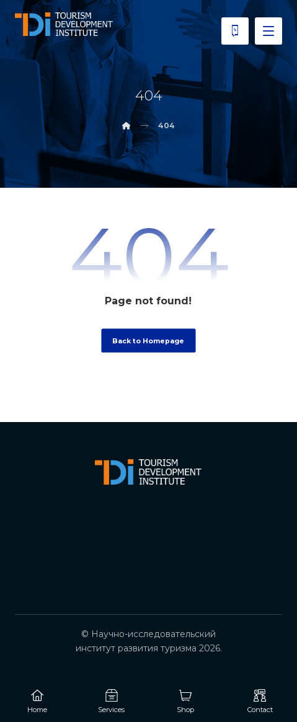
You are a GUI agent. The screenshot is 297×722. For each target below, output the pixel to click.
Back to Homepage (148, 340)
